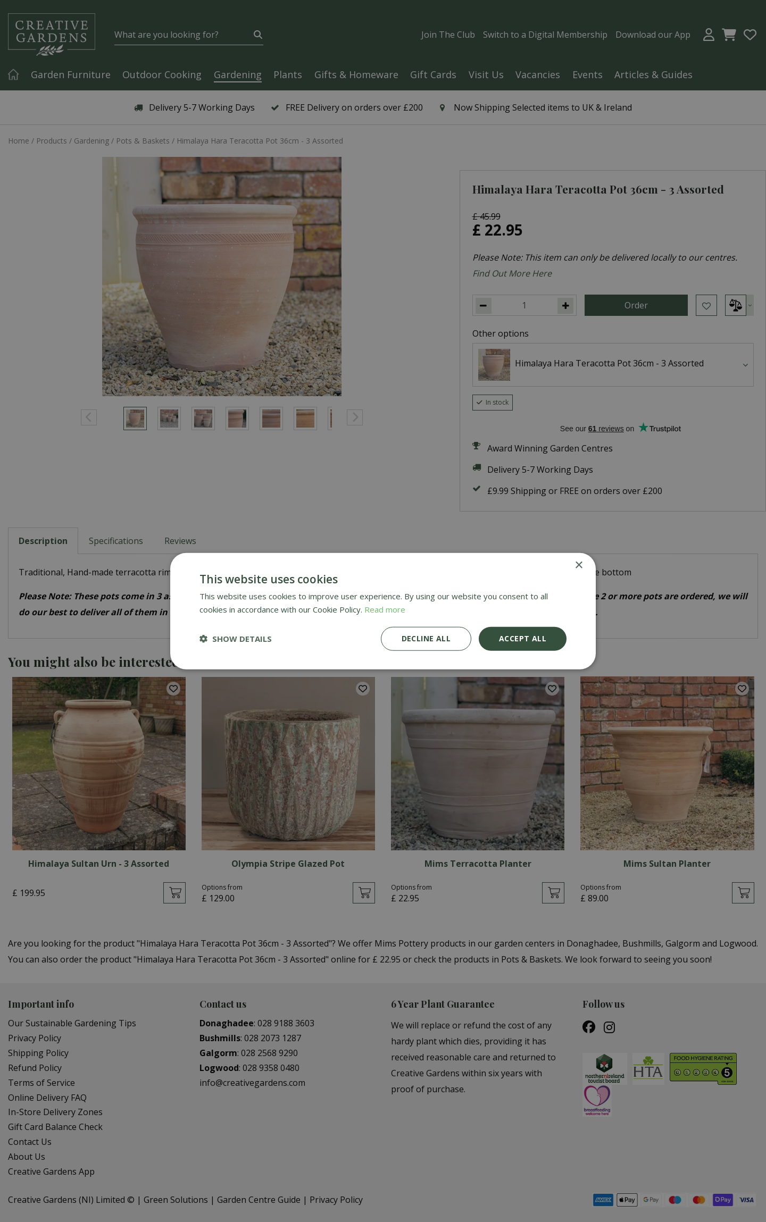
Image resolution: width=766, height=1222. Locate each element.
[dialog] (383, 611)
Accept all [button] (522, 638)
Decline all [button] (426, 638)
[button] (235, 638)
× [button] (578, 566)
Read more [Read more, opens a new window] (384, 609)
